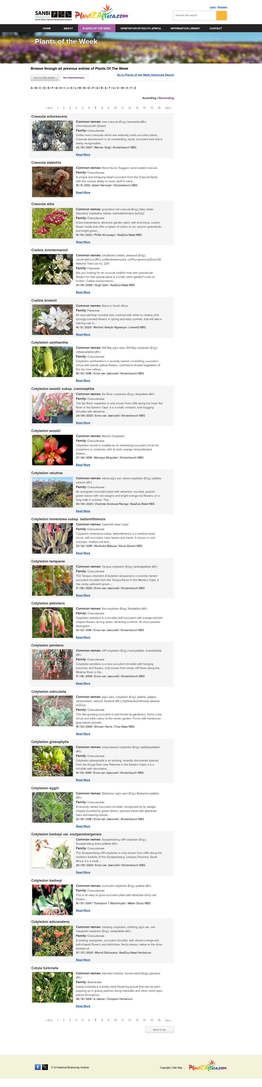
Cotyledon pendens (47, 649)
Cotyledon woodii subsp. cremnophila (62, 390)
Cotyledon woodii (45, 433)
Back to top (159, 1035)
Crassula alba (42, 204)
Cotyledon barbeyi (46, 886)
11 (123, 108)
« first (49, 108)
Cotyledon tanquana (47, 564)
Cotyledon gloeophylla (49, 746)
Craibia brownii (43, 302)
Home (47, 28)
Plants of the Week (97, 28)
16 (159, 108)
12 (129, 108)
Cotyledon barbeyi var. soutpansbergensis (66, 839)
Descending (166, 98)
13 (137, 108)
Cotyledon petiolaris (47, 607)
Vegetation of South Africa (140, 28)
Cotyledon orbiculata (48, 696)
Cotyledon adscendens (50, 927)
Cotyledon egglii (44, 793)
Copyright (165, 1067)
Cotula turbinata (44, 974)
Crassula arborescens (49, 116)
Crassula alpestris (46, 163)
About (68, 28)
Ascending (149, 98)
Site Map (177, 1067)
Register (222, 7)
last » (168, 108)
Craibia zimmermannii (49, 251)
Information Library (185, 28)
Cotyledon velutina (46, 475)
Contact (216, 28)
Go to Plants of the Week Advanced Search (145, 77)
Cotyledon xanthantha (49, 344)
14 (144, 108)
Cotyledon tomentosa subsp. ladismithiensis (68, 522)
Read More (82, 154)
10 (115, 108)
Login (213, 7)
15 (151, 108)
